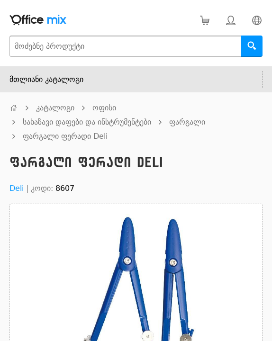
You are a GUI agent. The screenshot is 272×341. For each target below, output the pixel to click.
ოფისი (104, 107)
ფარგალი (187, 121)
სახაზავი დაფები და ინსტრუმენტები (87, 121)
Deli (16, 188)
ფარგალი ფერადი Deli (65, 136)
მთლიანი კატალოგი (46, 79)
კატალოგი (55, 107)
